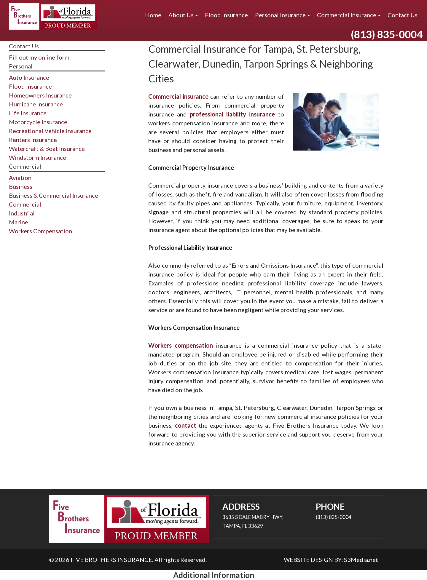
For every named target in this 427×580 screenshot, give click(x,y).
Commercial (25, 204)
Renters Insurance (33, 139)
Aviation (20, 177)
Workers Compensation (40, 230)
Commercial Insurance (348, 14)
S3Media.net (361, 559)
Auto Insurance (29, 77)
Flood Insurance (226, 14)
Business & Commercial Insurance (53, 195)
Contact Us (403, 14)
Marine (18, 222)
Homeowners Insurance (40, 95)
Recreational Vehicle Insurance (50, 130)
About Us (183, 14)
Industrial (22, 213)
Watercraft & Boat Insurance (47, 148)
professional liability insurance (232, 114)
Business (20, 186)
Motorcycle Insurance (38, 121)
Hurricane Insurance (36, 104)
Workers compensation (180, 345)
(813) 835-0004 (387, 34)
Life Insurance (28, 112)
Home (153, 14)
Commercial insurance (178, 96)
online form (53, 57)
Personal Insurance (282, 14)
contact (185, 425)
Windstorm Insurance (37, 157)
